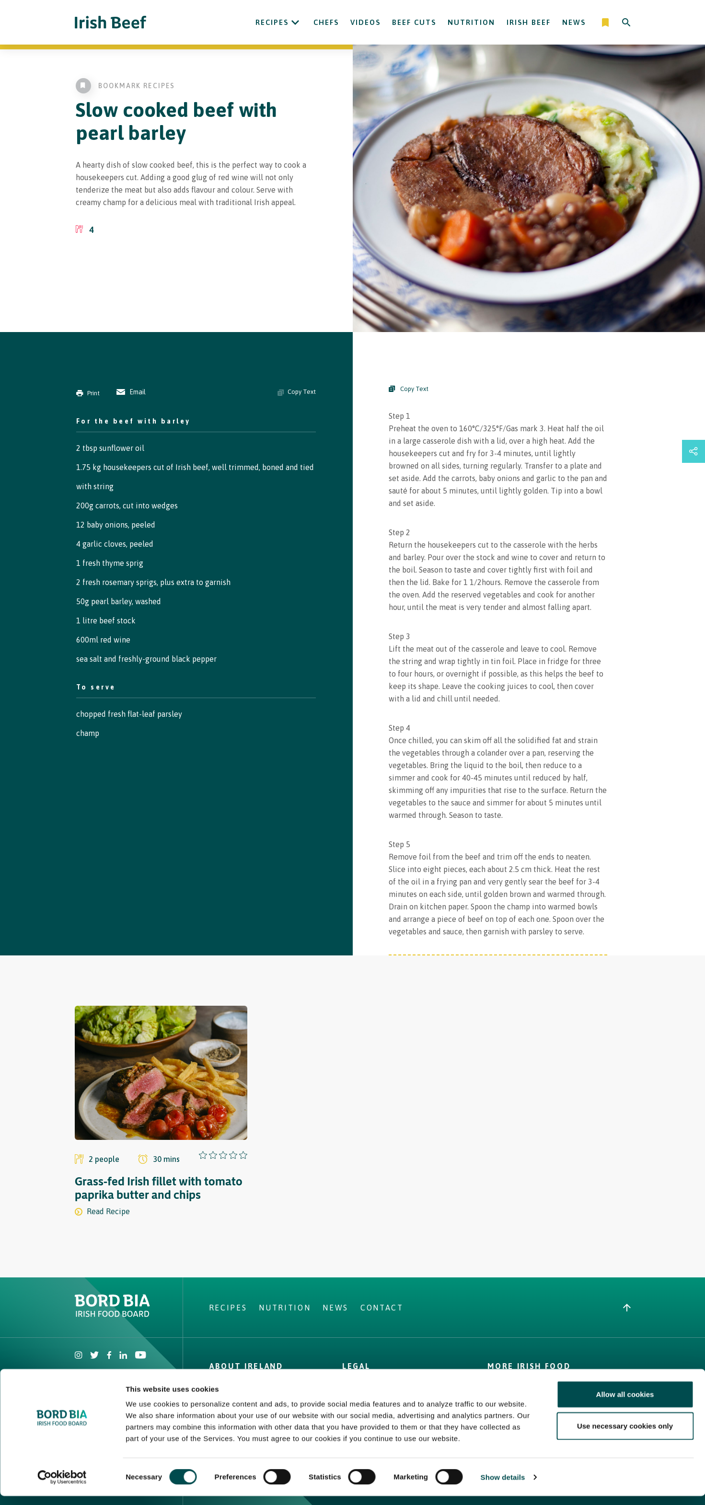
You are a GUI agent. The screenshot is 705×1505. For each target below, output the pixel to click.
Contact (382, 1307)
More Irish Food (528, 1366)
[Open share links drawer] (693, 451)
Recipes (272, 22)
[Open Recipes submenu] (295, 22)
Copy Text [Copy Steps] (408, 388)
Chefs (326, 22)
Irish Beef (529, 22)
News (574, 22)
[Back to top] (627, 1307)
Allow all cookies (625, 1403)
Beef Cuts (414, 22)
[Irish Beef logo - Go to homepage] (111, 22)
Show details (503, 1486)
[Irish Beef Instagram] (78, 1356)
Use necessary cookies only (625, 1435)
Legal (356, 1366)
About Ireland (246, 1366)
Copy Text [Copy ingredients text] (296, 392)
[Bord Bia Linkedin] (123, 1356)
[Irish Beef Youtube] (140, 1356)
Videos (365, 22)
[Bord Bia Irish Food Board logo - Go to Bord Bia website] (112, 1314)
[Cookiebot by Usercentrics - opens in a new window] (62, 1486)
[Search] (626, 22)
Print (88, 393)
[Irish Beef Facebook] (109, 1356)
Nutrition (471, 22)
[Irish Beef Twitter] (94, 1356)
